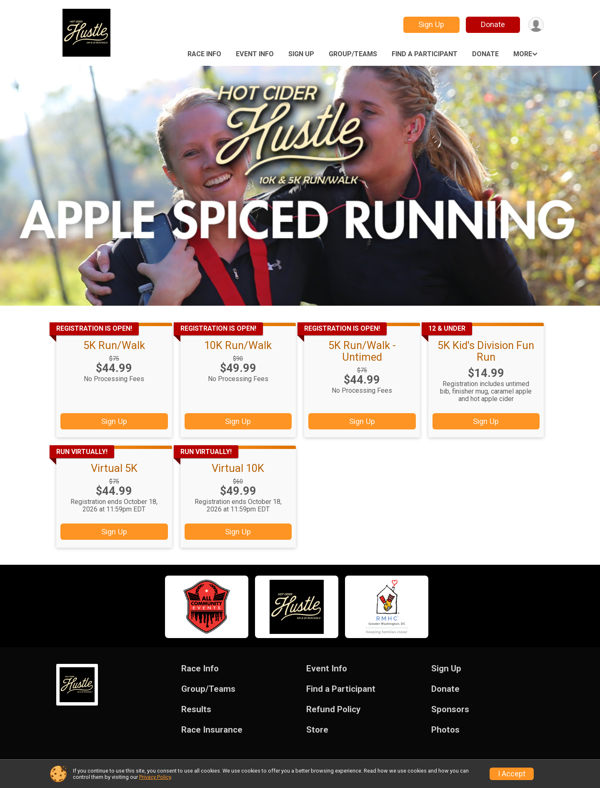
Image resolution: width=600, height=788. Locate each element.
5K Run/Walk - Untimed (362, 351)
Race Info (204, 54)
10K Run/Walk (238, 345)
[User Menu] (536, 24)
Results (196, 709)
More (522, 54)
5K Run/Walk (114, 345)
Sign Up (431, 24)
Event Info (255, 54)
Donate (493, 24)
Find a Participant (425, 54)
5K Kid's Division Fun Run (486, 351)
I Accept (511, 774)
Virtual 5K (114, 468)
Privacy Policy (155, 777)
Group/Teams (353, 54)
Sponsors (450, 709)
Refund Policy (333, 709)
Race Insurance (211, 730)
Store (317, 730)
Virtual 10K (238, 468)
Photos (445, 730)
